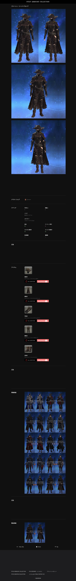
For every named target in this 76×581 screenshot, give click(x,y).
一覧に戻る (20, 546)
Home (38, 546)
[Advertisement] (38, 187)
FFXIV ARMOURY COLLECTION (38, 2)
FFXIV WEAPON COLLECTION (18, 574)
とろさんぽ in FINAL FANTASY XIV (37, 574)
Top (56, 546)
